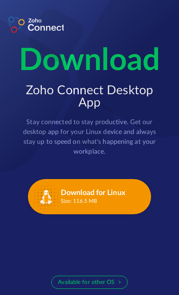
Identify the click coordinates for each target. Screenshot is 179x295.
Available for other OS (86, 282)
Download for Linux (93, 193)
